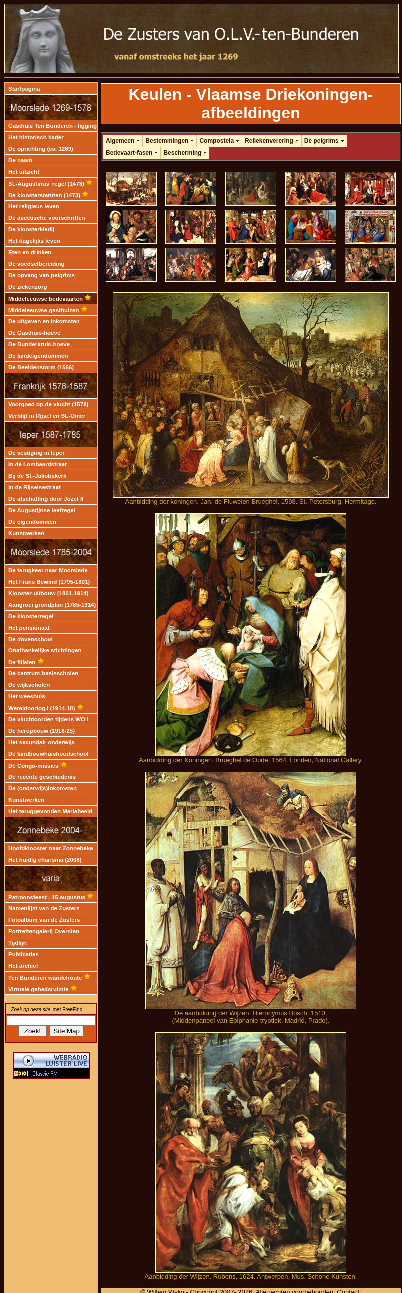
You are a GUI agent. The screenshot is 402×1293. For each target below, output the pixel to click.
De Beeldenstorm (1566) (41, 367)
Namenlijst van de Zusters (44, 908)
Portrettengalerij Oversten (43, 931)
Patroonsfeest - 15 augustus (51, 897)
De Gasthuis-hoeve (34, 333)
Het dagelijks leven (34, 241)
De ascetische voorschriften (46, 218)
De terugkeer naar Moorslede (48, 570)
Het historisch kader (36, 137)
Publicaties (23, 954)
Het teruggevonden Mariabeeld (50, 811)
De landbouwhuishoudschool (48, 754)
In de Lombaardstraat (37, 464)
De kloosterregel (30, 616)
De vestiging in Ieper (36, 453)
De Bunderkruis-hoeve (39, 344)
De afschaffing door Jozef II (45, 499)
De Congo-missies (37, 766)
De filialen (26, 662)
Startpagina (24, 89)
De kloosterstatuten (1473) (48, 195)
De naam (20, 160)
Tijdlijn (17, 943)
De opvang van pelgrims (41, 275)
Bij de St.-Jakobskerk (37, 476)
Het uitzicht (23, 172)
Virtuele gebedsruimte (42, 989)
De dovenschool (30, 639)
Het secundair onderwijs (41, 742)
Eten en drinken (29, 252)
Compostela (219, 140)
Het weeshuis (26, 696)
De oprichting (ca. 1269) (40, 149)
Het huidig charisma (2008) (45, 860)
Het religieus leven (33, 206)
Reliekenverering (272, 140)
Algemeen (123, 140)
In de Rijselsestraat (34, 487)
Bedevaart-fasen (132, 152)
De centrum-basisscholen (43, 673)
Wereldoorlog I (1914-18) (46, 708)
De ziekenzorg (27, 287)
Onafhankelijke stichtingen (45, 650)
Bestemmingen (169, 140)
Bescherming (185, 152)
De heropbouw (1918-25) (41, 731)
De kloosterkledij (31, 229)
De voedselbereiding (36, 264)
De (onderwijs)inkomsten (42, 788)
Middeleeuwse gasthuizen (48, 310)
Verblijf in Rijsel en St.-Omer (46, 416)
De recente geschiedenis (42, 777)
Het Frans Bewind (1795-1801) (49, 582)
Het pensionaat (29, 628)
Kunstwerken (26, 533)
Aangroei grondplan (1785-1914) (52, 605)
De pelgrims (324, 140)
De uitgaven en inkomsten (44, 321)
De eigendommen (32, 522)
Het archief (23, 966)
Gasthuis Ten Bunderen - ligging (52, 126)
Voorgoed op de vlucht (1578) (48, 404)
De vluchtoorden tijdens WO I (48, 719)
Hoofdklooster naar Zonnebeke (50, 848)
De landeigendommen (38, 356)
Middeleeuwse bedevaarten (49, 299)
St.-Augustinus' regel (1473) (50, 184)
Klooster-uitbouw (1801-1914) (48, 593)
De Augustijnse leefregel (41, 510)
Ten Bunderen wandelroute (49, 978)
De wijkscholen (29, 685)
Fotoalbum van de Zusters (44, 920)
